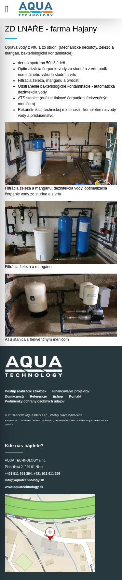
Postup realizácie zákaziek (25, 391)
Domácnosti (14, 396)
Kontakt (75, 396)
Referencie (38, 396)
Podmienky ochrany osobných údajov (34, 401)
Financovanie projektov (70, 391)
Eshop (58, 396)
